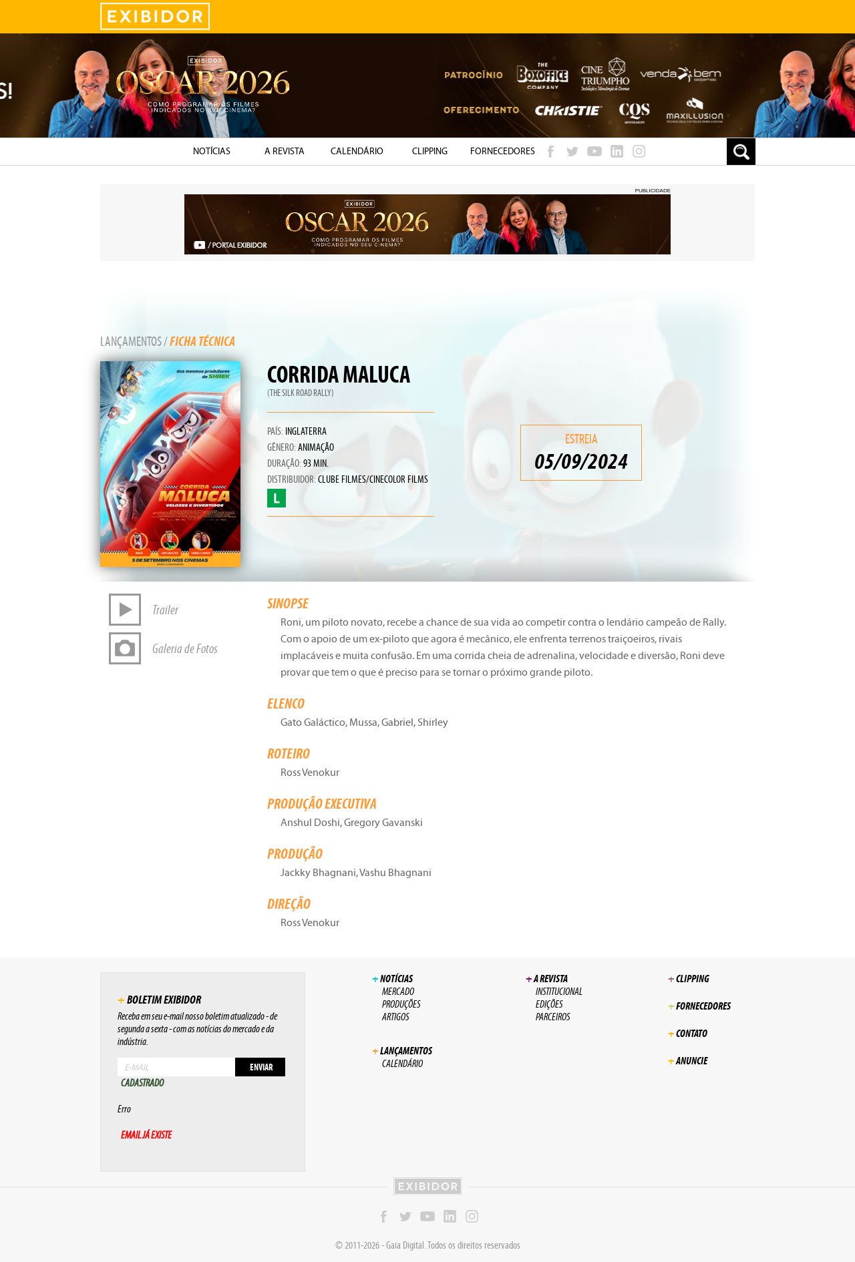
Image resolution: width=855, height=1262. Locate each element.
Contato (687, 1033)
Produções (401, 1004)
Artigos (395, 1016)
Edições (549, 1004)
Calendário (357, 151)
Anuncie (687, 1060)
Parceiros (553, 1016)
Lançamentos (131, 341)
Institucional (559, 991)
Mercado (398, 991)
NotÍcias (211, 151)
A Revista (285, 151)
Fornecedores (502, 151)
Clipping (430, 151)
